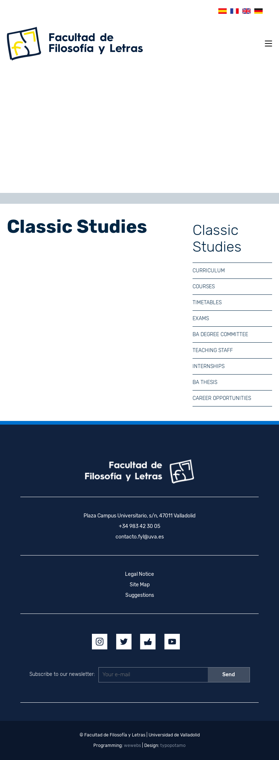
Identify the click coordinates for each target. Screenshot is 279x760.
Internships (209, 366)
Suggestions (139, 595)
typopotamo (173, 745)
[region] (139, 129)
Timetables (207, 303)
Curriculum (209, 271)
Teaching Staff (213, 350)
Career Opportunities (222, 398)
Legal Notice (139, 574)
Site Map (140, 585)
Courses (204, 287)
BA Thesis (205, 382)
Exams (201, 318)
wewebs (132, 745)
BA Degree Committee (220, 334)
